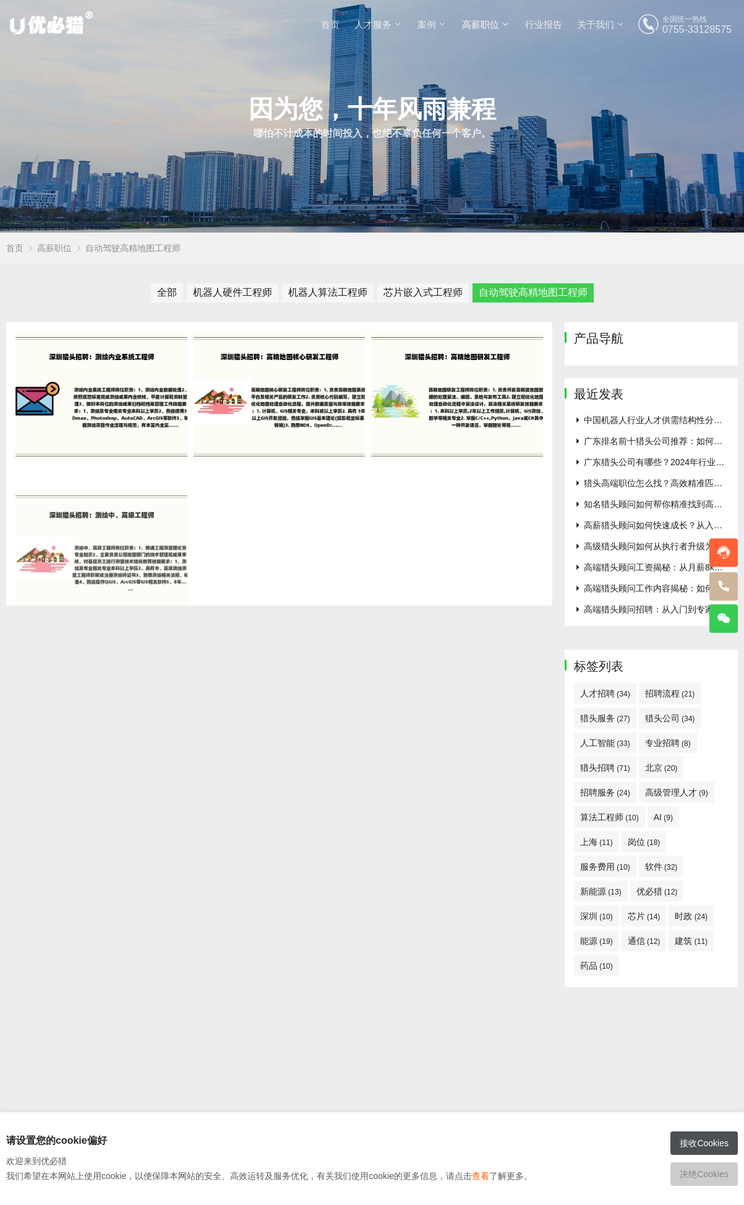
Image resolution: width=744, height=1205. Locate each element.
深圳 (596, 1080)
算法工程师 (609, 981)
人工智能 (605, 907)
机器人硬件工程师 (232, 292)
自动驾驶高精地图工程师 (133, 248)
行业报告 (543, 24)
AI (663, 981)
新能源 (601, 1055)
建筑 (691, 1105)
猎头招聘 (605, 932)
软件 (661, 1031)
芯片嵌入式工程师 (423, 292)
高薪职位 (480, 24)
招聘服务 (605, 956)
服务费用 (605, 1031)
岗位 (644, 1006)
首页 (330, 24)
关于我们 (595, 24)
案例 (426, 24)
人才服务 (372, 24)
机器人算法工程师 (327, 292)
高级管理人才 (676, 956)
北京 (661, 932)
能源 (596, 1105)
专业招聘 (668, 907)
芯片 (644, 1080)
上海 (596, 1006)
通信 (644, 1105)
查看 (480, 1176)
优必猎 (657, 1055)
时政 (691, 1080)
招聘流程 (670, 857)
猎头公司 (670, 882)
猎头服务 (605, 882)
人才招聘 (605, 857)
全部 (167, 292)
